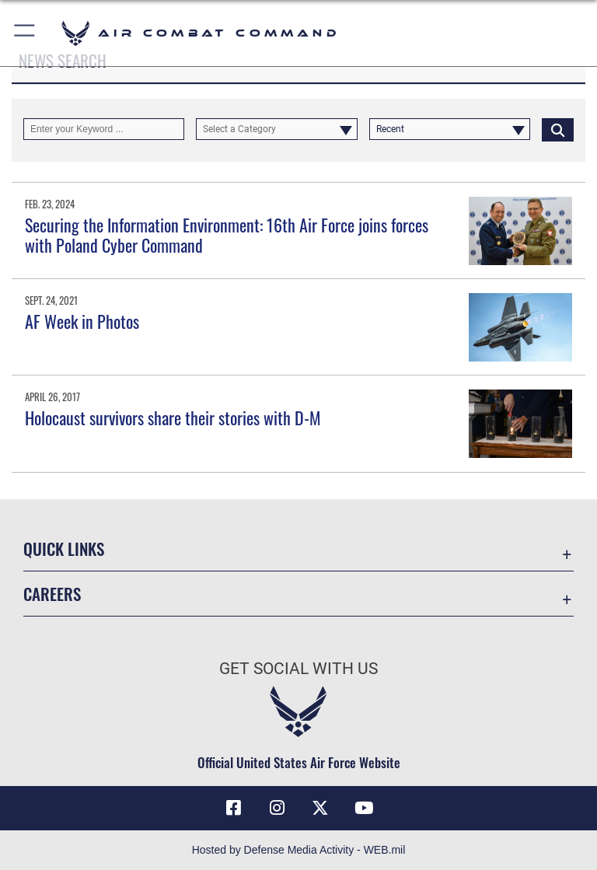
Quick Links (63, 548)
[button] (25, 33)
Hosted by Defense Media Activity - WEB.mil (299, 850)
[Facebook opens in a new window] (233, 807)
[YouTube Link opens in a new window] (363, 807)
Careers (52, 594)
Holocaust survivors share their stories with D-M (173, 417)
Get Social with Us (298, 668)
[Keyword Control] (103, 129)
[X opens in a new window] (320, 807)
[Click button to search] (558, 129)
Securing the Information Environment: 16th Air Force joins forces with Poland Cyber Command (226, 234)
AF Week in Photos (82, 321)
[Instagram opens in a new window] (276, 807)
